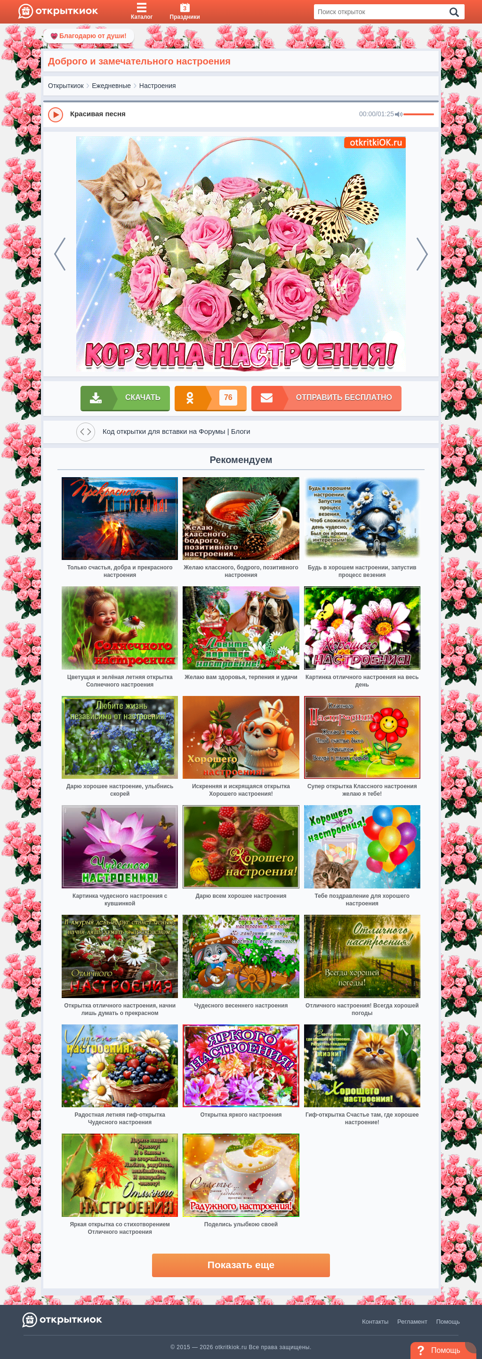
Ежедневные (111, 85)
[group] (241, 114)
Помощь (448, 1321)
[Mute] (398, 115)
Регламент (412, 1321)
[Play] (55, 114)
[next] (422, 254)
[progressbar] (418, 115)
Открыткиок (66, 85)
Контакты (375, 1321)
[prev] (60, 254)
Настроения (157, 85)
